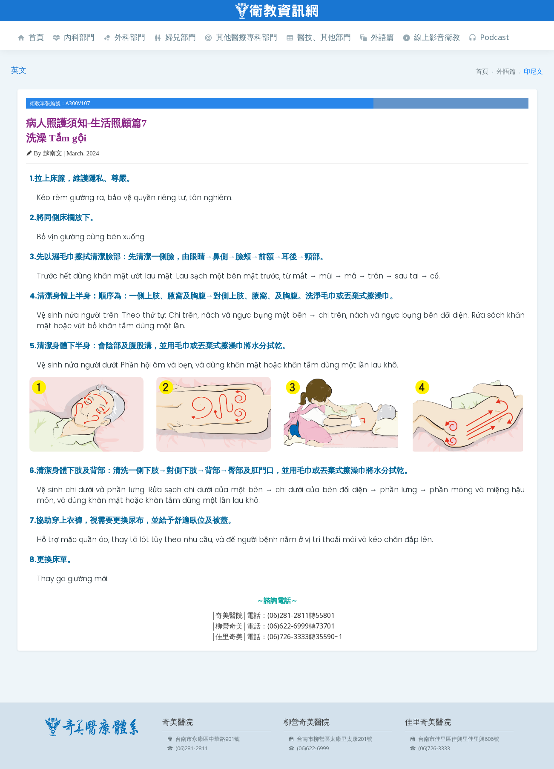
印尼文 (533, 71)
